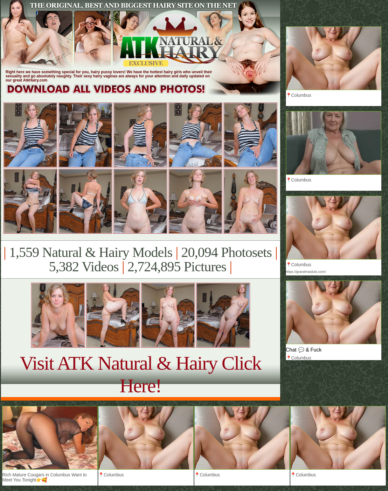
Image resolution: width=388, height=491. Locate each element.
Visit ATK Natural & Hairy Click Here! (140, 374)
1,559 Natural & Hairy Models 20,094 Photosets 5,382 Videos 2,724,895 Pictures (140, 259)
